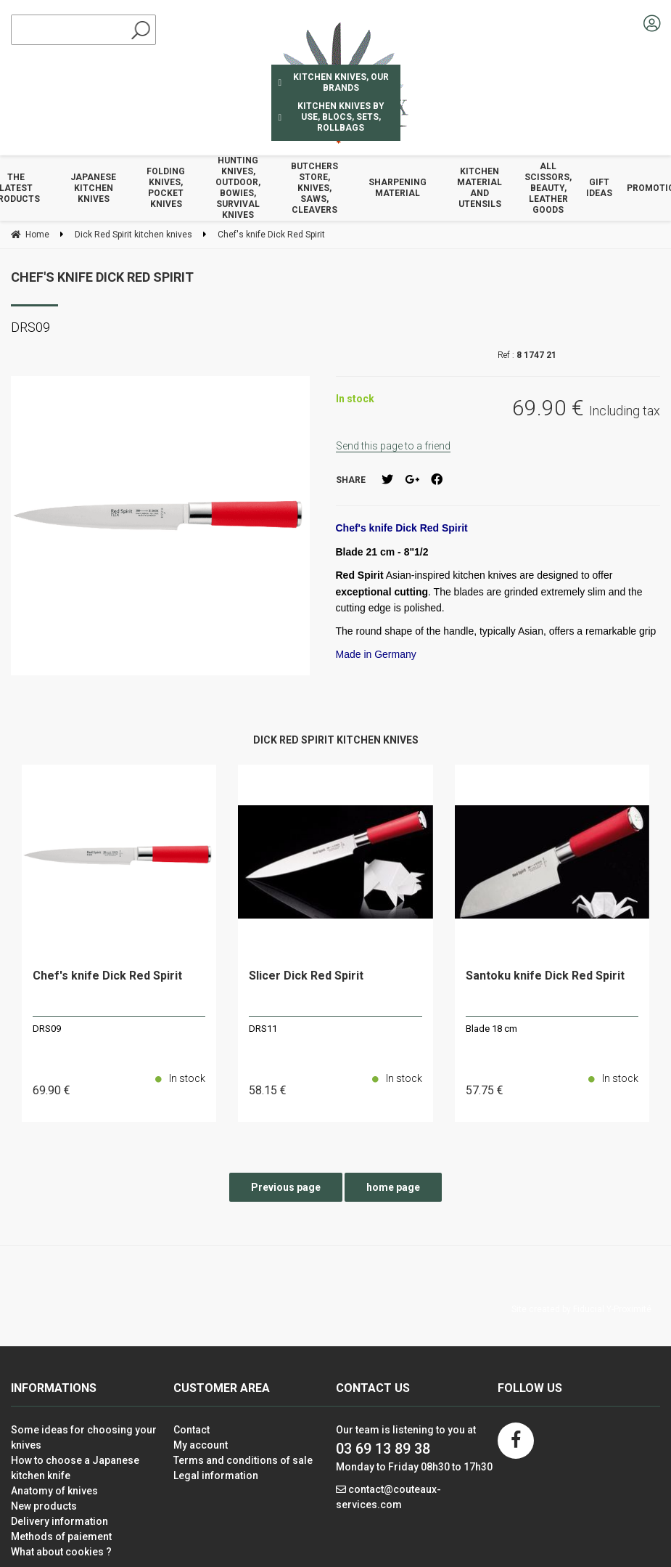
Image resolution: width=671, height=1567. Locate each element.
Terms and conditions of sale (243, 1460)
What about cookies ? (61, 1552)
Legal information (215, 1475)
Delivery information (59, 1521)
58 (268, 1090)
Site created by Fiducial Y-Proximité (581, 1309)
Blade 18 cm (491, 1028)
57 (484, 1090)
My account (200, 1445)
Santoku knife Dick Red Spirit (545, 976)
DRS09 (47, 1028)
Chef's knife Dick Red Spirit (102, 277)
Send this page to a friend (393, 446)
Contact (191, 1430)
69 (51, 1090)
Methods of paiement (61, 1536)
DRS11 (263, 1028)
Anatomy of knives (54, 1491)
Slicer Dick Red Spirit (306, 976)
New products (44, 1506)
